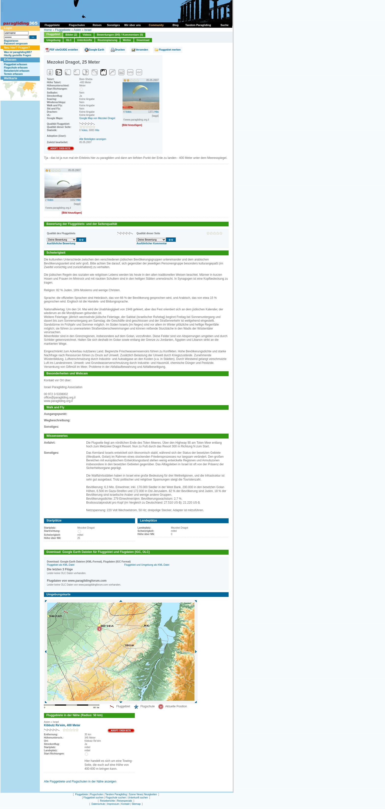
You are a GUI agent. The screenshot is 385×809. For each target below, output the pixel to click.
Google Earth (96, 49)
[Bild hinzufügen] (132, 125)
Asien (77, 30)
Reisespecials (124, 800)
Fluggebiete (62, 30)
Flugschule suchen (116, 797)
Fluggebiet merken (170, 49)
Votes (84, 130)
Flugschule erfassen (16, 67)
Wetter (127, 40)
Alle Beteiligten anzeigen (92, 139)
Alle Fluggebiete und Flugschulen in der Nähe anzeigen (80, 781)
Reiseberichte (107, 800)
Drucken (120, 49)
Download (143, 40)
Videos (86, 34)
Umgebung (53, 40)
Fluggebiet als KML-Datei (60, 564)
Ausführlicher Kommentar (152, 243)
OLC (68, 40)
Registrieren (11, 41)
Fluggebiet (53, 34)
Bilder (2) (71, 34)
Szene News (136, 794)
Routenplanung (107, 40)
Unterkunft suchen (138, 797)
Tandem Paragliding (116, 794)
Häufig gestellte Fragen (17, 55)
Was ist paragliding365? (18, 52)
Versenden (142, 49)
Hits (97, 130)
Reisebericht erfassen (16, 70)
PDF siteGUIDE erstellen (64, 49)
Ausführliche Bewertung (61, 243)
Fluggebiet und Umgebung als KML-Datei (146, 564)
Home (48, 30)
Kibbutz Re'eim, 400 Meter (62, 725)
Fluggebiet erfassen (15, 64)
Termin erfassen (13, 74)
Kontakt (125, 804)
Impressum (113, 804)
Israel (87, 30)
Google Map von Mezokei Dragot (97, 118)
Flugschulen (96, 794)
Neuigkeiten (150, 794)
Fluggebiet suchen (93, 797)
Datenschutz (98, 804)
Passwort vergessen (16, 43)
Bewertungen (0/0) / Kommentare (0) (120, 34)
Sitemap (136, 804)
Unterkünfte (84, 40)
